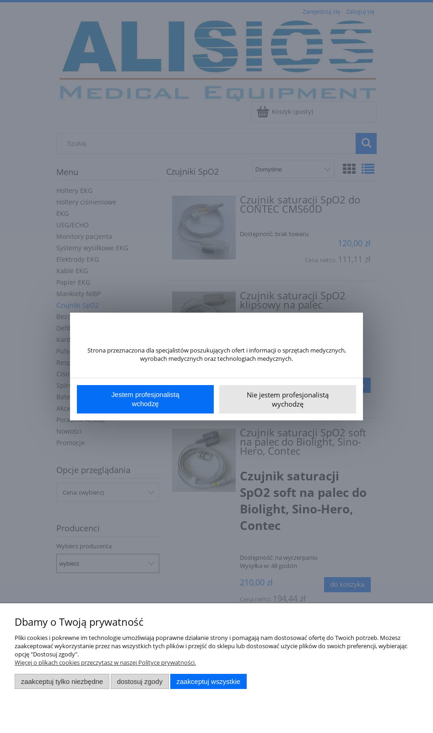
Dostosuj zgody (139, 681)
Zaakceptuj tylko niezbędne (62, 681)
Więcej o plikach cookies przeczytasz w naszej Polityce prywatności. (105, 662)
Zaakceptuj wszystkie (208, 681)
